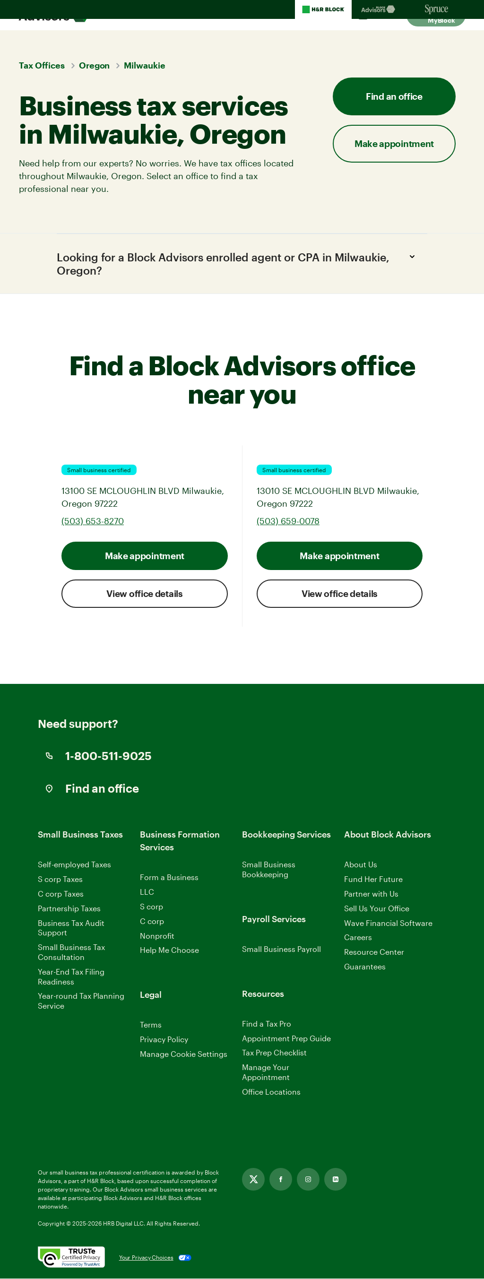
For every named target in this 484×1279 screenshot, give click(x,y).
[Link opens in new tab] (253, 1179)
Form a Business (169, 877)
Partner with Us (371, 894)
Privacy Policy (164, 1040)
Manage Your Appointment (266, 1072)
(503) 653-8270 (92, 522)
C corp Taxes (61, 894)
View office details (144, 594)
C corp (152, 921)
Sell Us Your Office (376, 909)
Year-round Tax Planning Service (81, 1001)
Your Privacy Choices (146, 1258)
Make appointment (394, 143)
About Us (360, 865)
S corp (151, 907)
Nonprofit (157, 936)
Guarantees (365, 967)
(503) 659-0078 (288, 522)
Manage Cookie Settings (183, 1054)
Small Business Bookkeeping (268, 870)
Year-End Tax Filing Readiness (71, 977)
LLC (147, 892)
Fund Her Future (373, 879)
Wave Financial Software (388, 924)
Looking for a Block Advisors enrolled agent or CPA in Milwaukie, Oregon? (238, 262)
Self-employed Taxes (74, 865)
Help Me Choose (169, 950)
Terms (151, 1025)
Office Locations (271, 1092)
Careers (358, 938)
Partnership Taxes (69, 909)
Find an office (394, 96)
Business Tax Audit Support (71, 928)
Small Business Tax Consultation (71, 952)
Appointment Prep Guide (286, 1038)
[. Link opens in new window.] (71, 1258)
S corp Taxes (60, 879)
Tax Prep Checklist (274, 1053)
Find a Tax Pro (266, 1024)
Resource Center (374, 952)
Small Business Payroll (281, 949)
